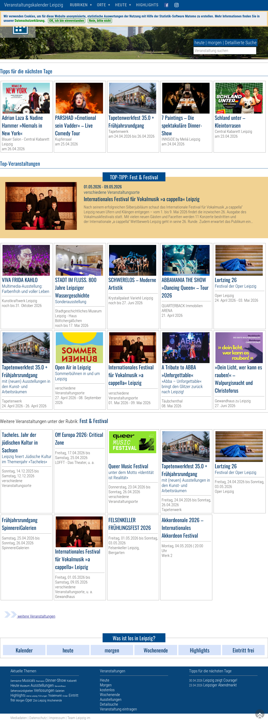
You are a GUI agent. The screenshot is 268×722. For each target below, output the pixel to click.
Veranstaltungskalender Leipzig (33, 5)
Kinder (65, 696)
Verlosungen (44, 690)
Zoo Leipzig (39, 700)
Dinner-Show (55, 680)
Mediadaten (18, 718)
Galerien (59, 690)
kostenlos (107, 689)
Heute (14, 685)
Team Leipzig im (78, 718)
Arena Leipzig (31, 696)
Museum (25, 685)
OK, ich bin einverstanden (66, 21)
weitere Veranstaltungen (29, 616)
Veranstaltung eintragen (118, 709)
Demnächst (15, 680)
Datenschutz (38, 718)
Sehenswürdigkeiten (21, 690)
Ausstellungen (42, 685)
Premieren (40, 681)
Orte (101, 5)
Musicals (28, 680)
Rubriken (79, 5)
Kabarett (72, 680)
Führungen (42, 696)
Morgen (20, 700)
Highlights (147, 5)
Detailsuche (109, 704)
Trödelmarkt (55, 695)
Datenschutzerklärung (29, 21)
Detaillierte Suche (240, 42)
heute (200, 42)
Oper (28, 700)
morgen (215, 42)
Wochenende (54, 700)
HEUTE (121, 5)
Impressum (57, 718)
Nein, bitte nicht (100, 21)
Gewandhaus (60, 686)
